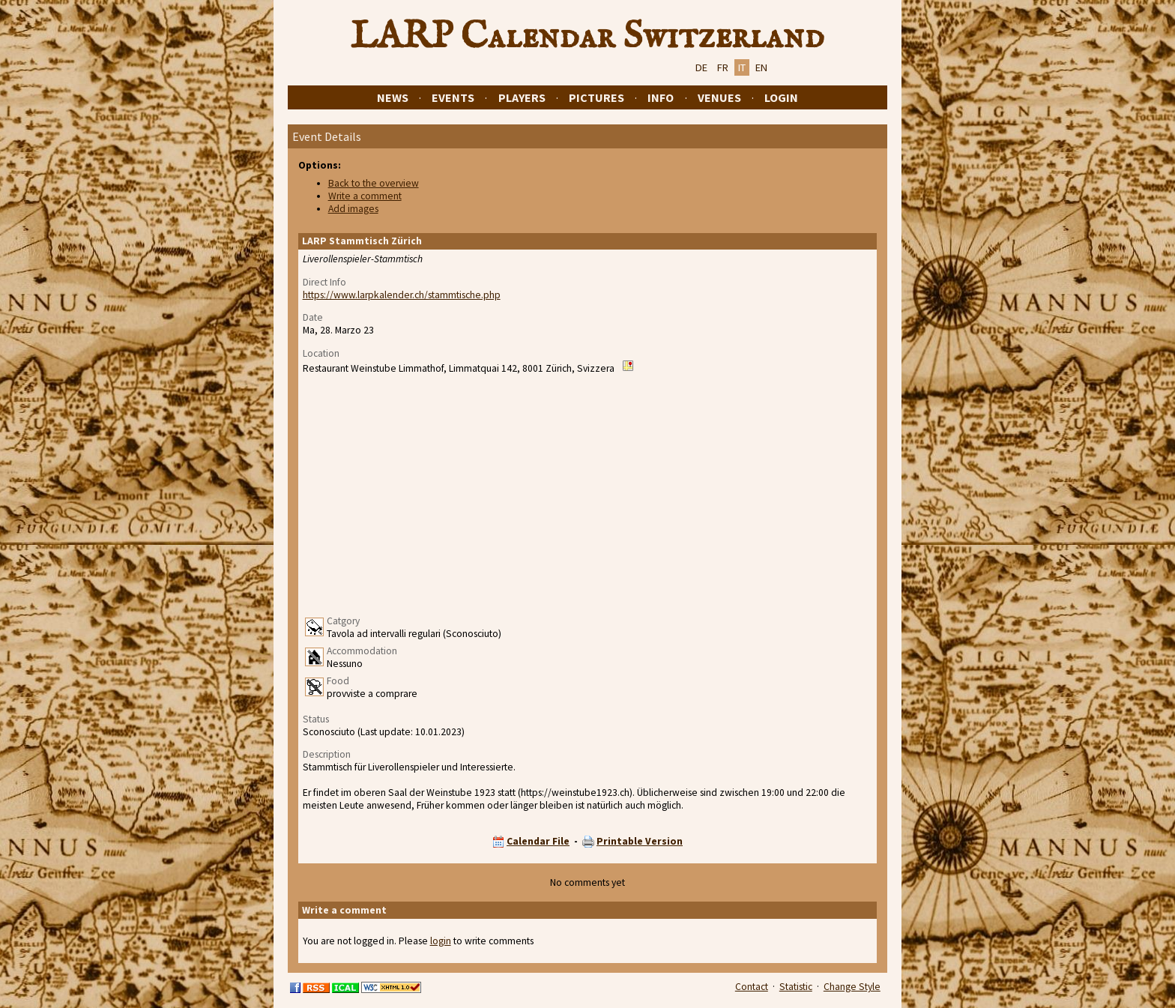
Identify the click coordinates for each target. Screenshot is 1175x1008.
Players (522, 97)
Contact (751, 986)
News (392, 97)
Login (781, 97)
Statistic (795, 986)
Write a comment (365, 196)
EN (761, 67)
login (440, 941)
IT (742, 67)
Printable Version (639, 841)
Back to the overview (373, 183)
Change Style (852, 986)
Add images (353, 208)
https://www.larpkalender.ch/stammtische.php (402, 295)
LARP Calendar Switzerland (587, 37)
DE (701, 67)
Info (660, 97)
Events (453, 97)
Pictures (596, 97)
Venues (719, 97)
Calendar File (538, 841)
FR (722, 67)
